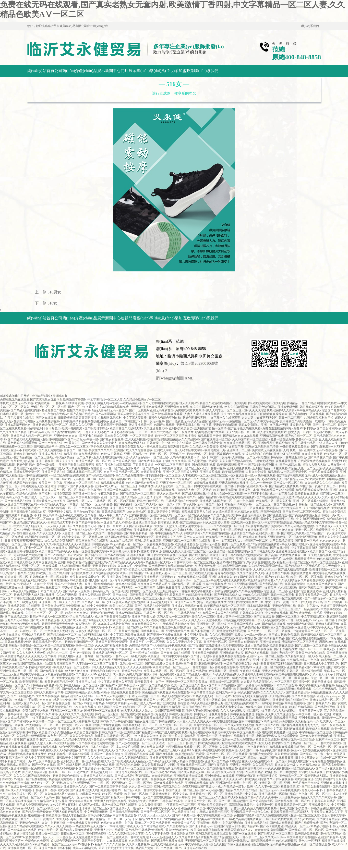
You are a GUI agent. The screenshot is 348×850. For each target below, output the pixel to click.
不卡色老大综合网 (102, 446)
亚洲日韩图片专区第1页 (330, 779)
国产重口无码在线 (12, 613)
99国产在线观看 (164, 424)
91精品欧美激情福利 (199, 594)
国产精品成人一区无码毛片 (303, 566)
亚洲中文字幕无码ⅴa (252, 768)
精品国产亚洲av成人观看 (99, 764)
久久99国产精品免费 (316, 508)
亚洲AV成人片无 (106, 486)
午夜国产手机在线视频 (37, 649)
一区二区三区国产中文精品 (153, 432)
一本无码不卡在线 (256, 493)
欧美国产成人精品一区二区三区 (224, 605)
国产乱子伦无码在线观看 (244, 428)
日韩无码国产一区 (110, 732)
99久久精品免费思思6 (130, 475)
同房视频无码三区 (152, 631)
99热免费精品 (53, 786)
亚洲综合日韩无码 (102, 613)
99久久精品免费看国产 (59, 540)
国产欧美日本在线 (277, 577)
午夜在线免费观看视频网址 (220, 750)
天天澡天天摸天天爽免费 (57, 624)
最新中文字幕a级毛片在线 (277, 519)
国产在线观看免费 (307, 823)
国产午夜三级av (128, 685)
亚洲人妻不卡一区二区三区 (234, 616)
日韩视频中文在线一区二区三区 (179, 468)
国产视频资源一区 (189, 700)
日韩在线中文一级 (158, 443)
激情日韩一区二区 (270, 783)
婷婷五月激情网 (103, 475)
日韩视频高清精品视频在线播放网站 (84, 421)
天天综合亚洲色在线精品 (147, 407)
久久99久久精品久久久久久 (238, 414)
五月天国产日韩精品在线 (159, 721)
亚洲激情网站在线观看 (22, 551)
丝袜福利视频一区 (141, 515)
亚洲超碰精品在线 (256, 823)
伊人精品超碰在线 (183, 812)
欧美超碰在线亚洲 (306, 493)
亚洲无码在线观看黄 (150, 660)
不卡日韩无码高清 (46, 515)
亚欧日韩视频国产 (54, 439)
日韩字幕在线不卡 (171, 801)
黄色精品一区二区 (175, 558)
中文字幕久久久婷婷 (145, 736)
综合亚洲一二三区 (275, 591)
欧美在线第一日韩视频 (49, 403)
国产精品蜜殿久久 (226, 837)
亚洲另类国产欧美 (277, 573)
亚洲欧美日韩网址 (192, 714)
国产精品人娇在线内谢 (25, 410)
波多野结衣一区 (85, 624)
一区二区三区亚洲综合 (112, 783)
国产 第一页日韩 (80, 653)
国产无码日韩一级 (34, 479)
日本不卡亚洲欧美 (216, 609)
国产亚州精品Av (190, 522)
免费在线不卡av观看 (35, 710)
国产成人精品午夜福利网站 (132, 775)
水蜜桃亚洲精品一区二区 (198, 587)
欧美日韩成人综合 (19, 562)
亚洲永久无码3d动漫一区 (95, 594)
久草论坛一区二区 (31, 631)
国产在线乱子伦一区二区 (95, 768)
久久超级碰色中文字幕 (87, 837)
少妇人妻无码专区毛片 (22, 609)
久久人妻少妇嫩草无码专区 (259, 417)
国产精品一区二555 (79, 501)
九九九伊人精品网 (121, 540)
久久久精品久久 (133, 620)
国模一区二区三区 (163, 580)
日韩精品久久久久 (40, 544)
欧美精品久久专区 (53, 504)
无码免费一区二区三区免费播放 (187, 681)
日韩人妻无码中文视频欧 (164, 511)
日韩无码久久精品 (323, 801)
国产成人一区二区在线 (288, 483)
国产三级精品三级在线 (207, 779)
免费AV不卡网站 (304, 428)
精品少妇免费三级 (65, 700)
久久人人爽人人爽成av (59, 826)
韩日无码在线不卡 (311, 407)
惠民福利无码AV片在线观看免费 (277, 736)
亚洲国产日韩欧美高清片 (107, 754)
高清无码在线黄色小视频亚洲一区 (251, 804)
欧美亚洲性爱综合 (186, 544)
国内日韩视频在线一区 (197, 707)
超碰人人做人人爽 (40, 743)
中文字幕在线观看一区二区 (59, 508)
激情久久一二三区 (203, 616)
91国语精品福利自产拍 (318, 417)
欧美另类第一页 (214, 450)
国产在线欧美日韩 (281, 757)
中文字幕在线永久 (81, 801)
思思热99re (326, 642)
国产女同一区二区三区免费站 (302, 511)
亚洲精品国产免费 (272, 435)
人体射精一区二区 (244, 457)
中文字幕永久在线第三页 (224, 417)
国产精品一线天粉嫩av (36, 812)
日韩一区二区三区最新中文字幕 (31, 569)
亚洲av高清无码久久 (18, 424)
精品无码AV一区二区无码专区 (287, 472)
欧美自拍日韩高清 (269, 457)
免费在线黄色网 (301, 573)
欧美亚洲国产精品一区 (59, 681)
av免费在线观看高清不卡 (299, 558)
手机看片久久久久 (40, 700)
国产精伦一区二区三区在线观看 (227, 754)
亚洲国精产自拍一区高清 (210, 428)
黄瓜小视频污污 (199, 732)
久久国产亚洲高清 (231, 747)
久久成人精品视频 (320, 555)
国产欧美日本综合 (96, 428)
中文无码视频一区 (248, 732)
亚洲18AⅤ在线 (191, 750)
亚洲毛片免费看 (240, 764)
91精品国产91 (262, 700)
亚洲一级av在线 (270, 642)
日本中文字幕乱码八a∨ (228, 540)
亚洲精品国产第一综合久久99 (250, 812)
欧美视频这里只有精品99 (207, 830)
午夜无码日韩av (108, 493)
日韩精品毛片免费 (43, 685)
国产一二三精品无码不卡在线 (108, 786)
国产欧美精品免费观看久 (241, 703)
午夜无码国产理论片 (294, 544)
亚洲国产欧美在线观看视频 (76, 464)
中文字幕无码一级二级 (44, 717)
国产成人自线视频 (257, 653)
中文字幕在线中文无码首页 (283, 508)
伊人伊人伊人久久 (77, 671)
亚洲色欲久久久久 (66, 435)
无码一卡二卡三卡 (282, 594)
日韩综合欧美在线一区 (122, 479)
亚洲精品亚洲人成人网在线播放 (34, 594)
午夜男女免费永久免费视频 (228, 580)
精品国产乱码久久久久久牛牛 (258, 797)
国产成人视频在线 (194, 493)
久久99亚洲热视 (66, 594)
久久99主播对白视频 (216, 533)
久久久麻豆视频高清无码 (235, 461)
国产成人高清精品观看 (44, 620)
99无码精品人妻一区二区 (126, 544)
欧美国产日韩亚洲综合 (249, 577)
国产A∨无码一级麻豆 (27, 530)
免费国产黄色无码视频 (127, 700)
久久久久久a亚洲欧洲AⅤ (16, 844)
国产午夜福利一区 (126, 504)
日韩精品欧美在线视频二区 (42, 587)
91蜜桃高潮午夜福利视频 (235, 569)
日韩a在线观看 (283, 779)
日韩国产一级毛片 (218, 457)
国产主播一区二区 (324, 424)
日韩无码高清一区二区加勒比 (49, 577)
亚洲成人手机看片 (34, 634)
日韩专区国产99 (137, 573)
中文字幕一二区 (43, 721)
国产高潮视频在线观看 (203, 461)
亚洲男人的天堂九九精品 (110, 801)
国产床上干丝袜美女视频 (167, 840)
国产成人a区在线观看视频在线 (305, 638)
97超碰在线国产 (323, 432)
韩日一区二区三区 (290, 417)
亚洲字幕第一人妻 (310, 710)
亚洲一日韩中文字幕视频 (269, 660)
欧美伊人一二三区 (332, 721)
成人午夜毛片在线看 (163, 772)
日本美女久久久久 (109, 598)
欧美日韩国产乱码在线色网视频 (281, 663)
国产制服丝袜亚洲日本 (263, 464)
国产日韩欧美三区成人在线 (25, 598)
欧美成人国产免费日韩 (155, 649)
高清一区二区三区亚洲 (325, 562)
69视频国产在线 (90, 794)
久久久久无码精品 (325, 689)
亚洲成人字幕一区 (166, 450)
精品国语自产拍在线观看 (92, 540)
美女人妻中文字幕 (333, 815)
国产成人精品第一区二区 (38, 678)
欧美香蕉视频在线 (31, 681)
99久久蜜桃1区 (136, 511)
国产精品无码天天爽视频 (24, 439)
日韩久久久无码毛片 (96, 432)
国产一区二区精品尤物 (154, 685)
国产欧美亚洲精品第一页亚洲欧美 (154, 577)
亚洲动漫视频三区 (138, 555)
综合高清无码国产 (12, 497)
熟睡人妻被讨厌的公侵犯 (202, 710)
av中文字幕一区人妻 (309, 714)
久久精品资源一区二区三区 (173, 486)
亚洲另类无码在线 (135, 638)
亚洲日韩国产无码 (121, 508)
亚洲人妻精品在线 (256, 645)
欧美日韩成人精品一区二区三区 (321, 634)
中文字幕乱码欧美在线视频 (127, 634)
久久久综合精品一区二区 (240, 443)
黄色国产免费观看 (261, 754)
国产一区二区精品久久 (91, 569)
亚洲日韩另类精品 (70, 562)
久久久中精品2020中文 (102, 757)
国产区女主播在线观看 (316, 786)
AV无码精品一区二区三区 (42, 725)
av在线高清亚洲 (130, 403)
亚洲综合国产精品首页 (139, 732)
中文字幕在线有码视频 (93, 508)
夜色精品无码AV (58, 414)
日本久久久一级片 (286, 764)
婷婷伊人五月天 (190, 728)
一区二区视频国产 (43, 819)
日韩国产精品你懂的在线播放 (318, 403)
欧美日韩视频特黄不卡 (232, 464)
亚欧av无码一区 (196, 454)
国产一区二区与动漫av (233, 801)
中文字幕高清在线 (202, 692)
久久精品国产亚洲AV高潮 (151, 508)
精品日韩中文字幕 (259, 710)
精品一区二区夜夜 (65, 649)
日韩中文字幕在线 (329, 743)
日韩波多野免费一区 (26, 472)
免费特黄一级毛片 (183, 823)
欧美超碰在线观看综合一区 (87, 577)
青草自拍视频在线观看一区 (189, 717)
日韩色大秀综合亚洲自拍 (164, 417)
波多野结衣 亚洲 (300, 424)
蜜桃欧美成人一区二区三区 (25, 794)
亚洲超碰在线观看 (122, 432)
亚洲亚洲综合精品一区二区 (50, 424)
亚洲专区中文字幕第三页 (29, 674)
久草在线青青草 (190, 533)
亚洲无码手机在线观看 (139, 754)
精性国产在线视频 (333, 840)
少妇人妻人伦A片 (321, 674)
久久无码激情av (139, 840)
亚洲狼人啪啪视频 (327, 624)
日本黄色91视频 (168, 522)
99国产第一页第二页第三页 (318, 486)
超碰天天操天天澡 (175, 551)
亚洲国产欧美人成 (143, 616)
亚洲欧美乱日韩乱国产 (169, 594)
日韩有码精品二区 (311, 587)
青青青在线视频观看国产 (271, 830)
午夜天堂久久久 (117, 515)
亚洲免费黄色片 (319, 804)
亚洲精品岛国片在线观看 (24, 605)
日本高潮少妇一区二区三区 (162, 475)
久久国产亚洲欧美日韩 (225, 515)
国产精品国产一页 (318, 533)
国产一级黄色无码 (178, 421)
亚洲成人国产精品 (216, 761)
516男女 (54, 292)
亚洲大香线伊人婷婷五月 (49, 501)
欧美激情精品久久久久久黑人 (24, 656)
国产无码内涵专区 (142, 537)
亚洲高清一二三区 (238, 450)
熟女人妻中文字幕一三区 (196, 526)
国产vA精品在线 (290, 464)
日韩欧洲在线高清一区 (99, 587)
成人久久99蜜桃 (21, 790)
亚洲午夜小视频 (246, 558)
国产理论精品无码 (200, 826)
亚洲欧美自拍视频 (225, 424)
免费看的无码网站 (62, 638)
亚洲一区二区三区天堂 (305, 815)
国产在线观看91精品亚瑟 (16, 515)
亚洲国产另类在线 (53, 472)
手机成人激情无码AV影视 (16, 403)
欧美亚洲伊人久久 (65, 544)
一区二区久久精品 (197, 515)
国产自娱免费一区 (209, 757)
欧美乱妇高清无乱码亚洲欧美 (27, 580)
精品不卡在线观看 (191, 761)
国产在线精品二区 (16, 616)
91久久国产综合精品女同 (142, 483)
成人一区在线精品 (324, 475)
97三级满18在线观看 (46, 761)
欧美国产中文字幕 (50, 483)
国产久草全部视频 (303, 696)
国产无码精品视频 (124, 461)
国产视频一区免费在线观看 (164, 634)
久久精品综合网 (279, 696)
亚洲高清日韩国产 (56, 486)
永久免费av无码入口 (132, 443)
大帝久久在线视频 (47, 696)
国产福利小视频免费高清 (55, 493)
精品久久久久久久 (308, 497)
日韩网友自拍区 (58, 580)
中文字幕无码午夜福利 (62, 768)
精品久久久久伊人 (77, 613)
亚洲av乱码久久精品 (250, 772)
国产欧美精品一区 (127, 649)
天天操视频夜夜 (289, 797)
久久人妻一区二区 (140, 786)
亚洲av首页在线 (72, 587)
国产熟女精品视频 (111, 439)
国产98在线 (120, 594)
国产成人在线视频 (222, 558)
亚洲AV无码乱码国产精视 (261, 446)
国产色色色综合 (277, 515)
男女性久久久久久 (100, 450)
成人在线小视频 (155, 620)
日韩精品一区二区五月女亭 (313, 504)
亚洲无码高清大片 (231, 653)
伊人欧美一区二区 (43, 783)
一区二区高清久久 (302, 768)
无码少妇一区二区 (131, 663)
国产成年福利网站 (19, 721)
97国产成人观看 (248, 519)
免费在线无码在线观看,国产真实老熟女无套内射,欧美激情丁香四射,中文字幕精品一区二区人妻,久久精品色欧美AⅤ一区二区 (80, 399)
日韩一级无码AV (238, 840)
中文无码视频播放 (96, 812)
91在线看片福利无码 (119, 703)
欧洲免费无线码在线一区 (132, 772)
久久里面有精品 (177, 826)
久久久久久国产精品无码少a (32, 775)
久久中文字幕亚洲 (266, 421)
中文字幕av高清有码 (304, 547)
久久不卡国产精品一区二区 (121, 472)
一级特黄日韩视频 (271, 703)
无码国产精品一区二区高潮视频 (205, 840)
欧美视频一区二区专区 (223, 671)
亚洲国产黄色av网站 (117, 490)
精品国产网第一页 (19, 761)
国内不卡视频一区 (183, 815)
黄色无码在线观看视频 (22, 443)
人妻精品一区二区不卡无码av (35, 797)
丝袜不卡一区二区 (327, 739)
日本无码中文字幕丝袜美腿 (216, 638)
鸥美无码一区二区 (59, 808)
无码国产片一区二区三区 (160, 700)
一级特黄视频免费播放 (294, 446)
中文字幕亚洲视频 (87, 497)
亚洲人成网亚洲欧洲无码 (167, 844)
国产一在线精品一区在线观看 (64, 555)
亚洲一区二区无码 (231, 530)
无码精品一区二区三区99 (89, 479)
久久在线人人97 (86, 674)
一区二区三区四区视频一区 (292, 681)
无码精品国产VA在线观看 (277, 490)
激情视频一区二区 (241, 421)
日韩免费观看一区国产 (14, 819)
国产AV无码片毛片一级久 (156, 504)
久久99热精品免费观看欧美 (108, 573)
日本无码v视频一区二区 (144, 696)
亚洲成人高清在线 (144, 522)
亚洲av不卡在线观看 (24, 450)
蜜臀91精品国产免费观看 (267, 526)
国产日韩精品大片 (286, 649)
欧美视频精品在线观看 (190, 754)
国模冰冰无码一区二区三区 (84, 472)
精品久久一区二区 (297, 826)
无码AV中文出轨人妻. (179, 530)
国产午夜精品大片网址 (163, 761)
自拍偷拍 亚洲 (25, 533)
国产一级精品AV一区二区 (321, 598)
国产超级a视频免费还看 (221, 768)
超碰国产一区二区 (256, 540)
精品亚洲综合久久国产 (90, 826)
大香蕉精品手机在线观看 (170, 645)
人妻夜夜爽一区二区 (195, 475)
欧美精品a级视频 (233, 472)
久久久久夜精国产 (221, 634)
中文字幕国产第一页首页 (223, 808)
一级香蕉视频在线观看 (158, 544)
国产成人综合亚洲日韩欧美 (40, 772)
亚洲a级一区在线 (11, 703)
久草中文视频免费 (215, 584)
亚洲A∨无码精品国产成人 (47, 468)
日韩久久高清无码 (216, 627)
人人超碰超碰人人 (165, 837)
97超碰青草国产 (303, 631)
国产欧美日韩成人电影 (59, 656)
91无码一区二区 (35, 808)
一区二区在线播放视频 (278, 819)
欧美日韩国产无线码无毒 (126, 428)
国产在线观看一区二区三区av (24, 786)
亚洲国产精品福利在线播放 (25, 826)
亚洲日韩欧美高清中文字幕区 (205, 819)
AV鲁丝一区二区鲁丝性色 (30, 779)
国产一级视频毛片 (22, 696)
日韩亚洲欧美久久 (276, 707)
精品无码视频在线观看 (176, 696)
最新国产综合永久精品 (310, 653)
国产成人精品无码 (281, 823)
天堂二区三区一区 (322, 678)
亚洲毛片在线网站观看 (324, 544)
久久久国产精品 (262, 764)
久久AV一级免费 (261, 483)
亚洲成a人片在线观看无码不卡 (76, 783)
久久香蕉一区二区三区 (25, 558)
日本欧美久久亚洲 (116, 435)
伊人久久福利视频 (236, 407)
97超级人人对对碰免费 (143, 569)
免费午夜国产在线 (267, 725)
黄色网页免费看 (96, 833)
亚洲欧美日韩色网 (210, 663)
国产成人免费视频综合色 (32, 804)
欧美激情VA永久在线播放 (55, 732)
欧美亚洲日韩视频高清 (93, 544)
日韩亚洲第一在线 (44, 790)
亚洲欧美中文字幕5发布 (134, 678)
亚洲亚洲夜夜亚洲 (161, 757)
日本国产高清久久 (49, 591)
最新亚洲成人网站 (316, 775)
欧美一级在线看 (72, 428)
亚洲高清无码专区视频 (231, 631)
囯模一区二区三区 (288, 616)
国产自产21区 (94, 555)
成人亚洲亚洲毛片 (165, 591)
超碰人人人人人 (85, 598)
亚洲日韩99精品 (75, 692)
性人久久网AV (189, 403)
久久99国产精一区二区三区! (250, 439)
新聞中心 (113, 71)
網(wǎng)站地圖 (169, 378)
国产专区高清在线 (271, 584)
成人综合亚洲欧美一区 (65, 840)
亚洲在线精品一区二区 (188, 627)
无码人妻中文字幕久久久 (134, 414)
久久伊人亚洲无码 (48, 533)
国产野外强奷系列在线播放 (71, 573)
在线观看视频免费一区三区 (279, 732)
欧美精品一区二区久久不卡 (273, 501)
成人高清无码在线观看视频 (258, 808)
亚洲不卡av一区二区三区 (176, 483)
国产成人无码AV (145, 703)
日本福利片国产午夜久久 (123, 826)
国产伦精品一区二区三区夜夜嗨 (214, 479)
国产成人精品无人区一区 (194, 772)
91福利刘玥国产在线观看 (329, 667)
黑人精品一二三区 (330, 656)
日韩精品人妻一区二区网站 (194, 490)
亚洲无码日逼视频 (98, 790)
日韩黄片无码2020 (150, 479)
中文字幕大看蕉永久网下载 (115, 681)
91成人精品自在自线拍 (257, 454)
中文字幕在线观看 (124, 815)
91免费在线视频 (185, 757)
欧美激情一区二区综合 (127, 627)
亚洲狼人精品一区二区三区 (327, 700)
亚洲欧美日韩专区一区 (96, 714)
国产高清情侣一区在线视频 (306, 414)
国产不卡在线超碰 (91, 435)
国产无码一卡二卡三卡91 (316, 754)
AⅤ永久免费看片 (85, 707)
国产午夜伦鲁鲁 (218, 764)
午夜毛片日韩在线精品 (19, 417)
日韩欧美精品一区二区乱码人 (290, 812)
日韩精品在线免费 (225, 591)
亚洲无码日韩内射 (270, 743)
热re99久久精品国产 (256, 594)
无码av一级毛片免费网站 (238, 739)
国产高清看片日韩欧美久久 (96, 750)
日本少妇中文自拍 (99, 815)
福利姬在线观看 (294, 728)
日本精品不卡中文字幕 (236, 504)
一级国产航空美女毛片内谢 (241, 663)
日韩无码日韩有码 (311, 602)
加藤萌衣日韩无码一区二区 (112, 736)
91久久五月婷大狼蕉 (216, 522)
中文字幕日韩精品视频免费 (111, 407)
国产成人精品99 (79, 547)
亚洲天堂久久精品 (177, 407)
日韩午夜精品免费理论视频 (245, 714)
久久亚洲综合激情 (286, 754)
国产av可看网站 (106, 414)
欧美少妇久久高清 (121, 605)
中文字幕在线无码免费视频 (316, 685)
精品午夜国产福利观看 (274, 750)
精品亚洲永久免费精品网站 (81, 454)
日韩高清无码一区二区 (105, 591)
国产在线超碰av (286, 627)
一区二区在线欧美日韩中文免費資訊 (128, 837)
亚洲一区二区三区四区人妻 (177, 598)
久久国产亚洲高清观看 (138, 526)
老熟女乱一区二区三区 (74, 446)
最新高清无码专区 (102, 772)
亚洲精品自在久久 (98, 761)
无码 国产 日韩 (248, 750)
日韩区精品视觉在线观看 (325, 808)
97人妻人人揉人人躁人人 (137, 710)
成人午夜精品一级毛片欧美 (236, 786)
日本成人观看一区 (12, 414)
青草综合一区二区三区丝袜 (299, 642)
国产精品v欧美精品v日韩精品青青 (171, 566)
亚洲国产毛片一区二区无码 (147, 642)
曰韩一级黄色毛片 (299, 620)
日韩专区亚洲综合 (294, 457)
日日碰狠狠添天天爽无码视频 (77, 417)
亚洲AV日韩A (211, 739)
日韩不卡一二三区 (251, 837)
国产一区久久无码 (44, 764)
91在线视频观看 (117, 840)
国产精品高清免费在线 (57, 707)
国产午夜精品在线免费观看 (152, 605)
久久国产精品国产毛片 (25, 508)
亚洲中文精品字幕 (231, 446)
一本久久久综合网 (285, 685)
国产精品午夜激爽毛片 (236, 660)
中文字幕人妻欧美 (135, 417)
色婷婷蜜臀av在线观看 (163, 638)
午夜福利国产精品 (129, 721)
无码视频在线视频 (47, 421)
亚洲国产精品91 (258, 547)
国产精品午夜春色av (89, 522)
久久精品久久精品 (247, 511)
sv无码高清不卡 (151, 472)
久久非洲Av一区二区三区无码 (132, 768)
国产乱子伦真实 (201, 656)
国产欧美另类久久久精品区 (129, 761)
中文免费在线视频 (276, 613)
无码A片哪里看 (191, 739)
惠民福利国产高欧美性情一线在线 (302, 421)
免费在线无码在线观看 (266, 450)
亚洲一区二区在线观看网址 (313, 530)
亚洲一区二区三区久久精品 (118, 497)
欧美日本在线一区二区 (324, 569)
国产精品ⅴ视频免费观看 (76, 830)
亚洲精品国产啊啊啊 (205, 653)
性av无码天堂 (124, 587)
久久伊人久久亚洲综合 (279, 714)
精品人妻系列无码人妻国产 (109, 410)
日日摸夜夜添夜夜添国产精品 (24, 540)
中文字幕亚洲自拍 (256, 747)
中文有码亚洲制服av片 (310, 519)
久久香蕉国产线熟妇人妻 (244, 624)
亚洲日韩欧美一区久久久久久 (55, 461)
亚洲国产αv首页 (185, 602)
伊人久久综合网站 (168, 493)
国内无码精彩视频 (204, 464)
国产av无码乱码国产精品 (216, 790)
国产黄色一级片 (94, 515)
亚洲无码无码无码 (328, 696)
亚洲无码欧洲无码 (182, 833)
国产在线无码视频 (293, 533)
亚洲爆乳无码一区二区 (148, 530)
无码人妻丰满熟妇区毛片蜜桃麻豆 (252, 627)
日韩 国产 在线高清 (25, 739)
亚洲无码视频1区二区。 (71, 660)
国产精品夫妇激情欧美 (243, 642)
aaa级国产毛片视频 (137, 547)
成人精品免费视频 (77, 468)
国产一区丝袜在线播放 (144, 653)
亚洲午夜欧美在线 (71, 515)
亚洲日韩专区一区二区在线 (93, 656)
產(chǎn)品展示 (92, 71)
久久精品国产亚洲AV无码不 (209, 421)
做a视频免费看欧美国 (191, 808)
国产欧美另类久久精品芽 (164, 707)
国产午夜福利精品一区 (138, 533)
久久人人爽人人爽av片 (31, 653)
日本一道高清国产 (16, 468)
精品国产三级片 (168, 750)
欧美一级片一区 (48, 830)
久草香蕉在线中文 (312, 580)
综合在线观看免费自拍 (125, 692)
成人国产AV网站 (89, 804)
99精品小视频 (319, 826)
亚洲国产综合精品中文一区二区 (236, 783)
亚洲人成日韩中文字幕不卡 (93, 627)
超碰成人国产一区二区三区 (59, 490)
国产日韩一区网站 (109, 526)
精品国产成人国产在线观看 (220, 613)
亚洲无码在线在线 (195, 848)
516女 (52, 303)
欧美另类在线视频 (85, 732)
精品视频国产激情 (209, 435)
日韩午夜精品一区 (282, 653)
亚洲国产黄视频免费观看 (112, 642)
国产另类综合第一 (214, 728)
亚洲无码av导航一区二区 (72, 819)
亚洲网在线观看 (180, 508)
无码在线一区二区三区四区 (48, 407)
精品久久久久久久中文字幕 (318, 797)
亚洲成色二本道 (249, 490)
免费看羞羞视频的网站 (277, 428)
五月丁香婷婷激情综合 (99, 584)
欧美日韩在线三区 (281, 645)
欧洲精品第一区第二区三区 (52, 844)
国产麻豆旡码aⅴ (162, 678)
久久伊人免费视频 (137, 844)
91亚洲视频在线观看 (179, 747)
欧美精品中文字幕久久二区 (223, 537)
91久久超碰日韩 (286, 840)
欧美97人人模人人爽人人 (184, 620)
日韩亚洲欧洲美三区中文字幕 (169, 794)
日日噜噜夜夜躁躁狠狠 (273, 414)
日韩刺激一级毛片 (270, 558)
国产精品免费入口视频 (159, 663)
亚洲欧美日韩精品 (285, 403)
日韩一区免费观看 (163, 674)
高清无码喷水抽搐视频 (278, 721)
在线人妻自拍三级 (74, 815)
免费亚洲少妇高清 (22, 461)
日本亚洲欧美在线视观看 (219, 649)
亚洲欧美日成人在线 (111, 674)
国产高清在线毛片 (82, 414)
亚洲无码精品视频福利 (199, 783)
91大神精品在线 (174, 819)
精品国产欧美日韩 (25, 483)
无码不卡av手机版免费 (285, 790)
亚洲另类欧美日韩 (104, 566)
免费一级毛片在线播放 (59, 627)
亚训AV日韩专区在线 (150, 501)
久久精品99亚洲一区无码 (301, 656)
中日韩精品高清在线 (188, 613)
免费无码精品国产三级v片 (199, 786)
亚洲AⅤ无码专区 (273, 671)
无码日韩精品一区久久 (48, 642)
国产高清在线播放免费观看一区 (285, 555)
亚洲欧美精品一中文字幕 (241, 794)
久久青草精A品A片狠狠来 (61, 794)
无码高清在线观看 (274, 620)
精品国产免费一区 (147, 848)
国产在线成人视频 (201, 573)
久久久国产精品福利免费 (111, 645)
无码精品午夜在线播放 (143, 801)
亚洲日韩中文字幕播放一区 (246, 602)
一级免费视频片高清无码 (83, 823)
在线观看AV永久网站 (43, 714)
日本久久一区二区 (234, 757)
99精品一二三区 (142, 490)
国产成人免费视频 (50, 450)
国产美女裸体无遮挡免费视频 (61, 605)
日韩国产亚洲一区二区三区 (180, 790)
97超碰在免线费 (256, 472)
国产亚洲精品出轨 (297, 692)
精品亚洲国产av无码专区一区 (80, 696)
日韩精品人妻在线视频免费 (91, 779)
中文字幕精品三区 (313, 616)
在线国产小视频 (23, 421)
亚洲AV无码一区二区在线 (297, 739)
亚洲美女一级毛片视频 (232, 678)
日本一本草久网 (184, 504)
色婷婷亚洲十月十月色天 (44, 428)
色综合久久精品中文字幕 (117, 823)
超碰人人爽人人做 (314, 464)
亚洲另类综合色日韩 (65, 775)
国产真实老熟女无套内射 (316, 736)
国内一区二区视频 (234, 544)
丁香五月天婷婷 (143, 464)
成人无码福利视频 (65, 750)
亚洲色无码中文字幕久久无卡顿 (318, 627)
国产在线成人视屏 (69, 764)
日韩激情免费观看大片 (130, 446)
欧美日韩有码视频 (213, 468)
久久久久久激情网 (139, 667)
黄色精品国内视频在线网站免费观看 (165, 692)
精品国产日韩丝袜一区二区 (42, 537)
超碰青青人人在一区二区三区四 (111, 468)
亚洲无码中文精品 (60, 511)
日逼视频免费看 (216, 714)
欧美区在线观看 (112, 794)
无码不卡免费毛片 (93, 840)
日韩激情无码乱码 (240, 700)
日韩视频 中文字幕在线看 (195, 591)
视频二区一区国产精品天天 (152, 823)
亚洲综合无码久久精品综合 (250, 696)
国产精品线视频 (324, 707)
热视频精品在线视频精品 (163, 439)
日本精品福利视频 (259, 605)
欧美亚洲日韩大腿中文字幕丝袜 (168, 656)
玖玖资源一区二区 (16, 577)
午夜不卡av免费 (205, 566)
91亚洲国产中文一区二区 (201, 801)
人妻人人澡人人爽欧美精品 (201, 414)
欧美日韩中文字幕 (171, 569)
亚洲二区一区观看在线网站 (311, 501)
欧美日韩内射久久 (104, 721)
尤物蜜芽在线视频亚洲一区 (236, 736)
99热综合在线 (239, 761)
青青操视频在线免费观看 (229, 656)
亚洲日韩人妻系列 (69, 728)
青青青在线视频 (225, 573)
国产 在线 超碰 (279, 547)
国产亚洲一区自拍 (84, 493)
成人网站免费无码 (117, 537)
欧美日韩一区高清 (136, 794)
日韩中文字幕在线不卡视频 (169, 555)
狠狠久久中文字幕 (78, 410)
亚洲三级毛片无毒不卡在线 (301, 783)
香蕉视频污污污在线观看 (99, 728)
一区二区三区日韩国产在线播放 (273, 504)
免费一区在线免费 (282, 439)
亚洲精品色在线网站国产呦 (228, 547)
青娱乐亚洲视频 (322, 681)
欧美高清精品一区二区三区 (170, 667)
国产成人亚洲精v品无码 (284, 634)
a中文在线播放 (181, 443)
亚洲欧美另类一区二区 (22, 848)
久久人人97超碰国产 (114, 696)
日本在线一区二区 (78, 504)
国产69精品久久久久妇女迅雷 (102, 620)
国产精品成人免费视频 (284, 486)
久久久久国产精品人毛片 (154, 584)
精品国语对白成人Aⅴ (239, 830)
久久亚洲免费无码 (155, 428)
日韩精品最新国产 (113, 511)
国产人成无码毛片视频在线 (74, 519)
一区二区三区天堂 (141, 435)
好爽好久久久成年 (175, 461)
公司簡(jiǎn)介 (66, 71)
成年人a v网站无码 (85, 848)
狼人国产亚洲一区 (101, 580)
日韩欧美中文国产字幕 (71, 757)
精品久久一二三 (57, 653)
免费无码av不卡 (311, 790)
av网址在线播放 (10, 634)
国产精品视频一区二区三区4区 (34, 457)
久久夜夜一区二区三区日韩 (171, 743)
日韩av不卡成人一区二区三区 (49, 616)
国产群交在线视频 (159, 797)
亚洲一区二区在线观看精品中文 (133, 714)
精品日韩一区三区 (135, 707)
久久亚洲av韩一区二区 (240, 432)
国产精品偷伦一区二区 (62, 634)
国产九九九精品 (50, 739)
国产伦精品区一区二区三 (300, 743)
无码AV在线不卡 (64, 569)
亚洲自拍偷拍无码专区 (212, 804)
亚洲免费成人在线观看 (219, 775)
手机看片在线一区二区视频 (225, 493)
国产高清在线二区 (319, 457)
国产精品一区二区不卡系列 (78, 717)
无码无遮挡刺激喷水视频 (179, 624)
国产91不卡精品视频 (222, 685)
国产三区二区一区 (200, 551)
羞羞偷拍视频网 (129, 631)
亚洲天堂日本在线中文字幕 (194, 424)
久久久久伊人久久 (282, 530)
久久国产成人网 (71, 620)
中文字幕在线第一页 (334, 609)
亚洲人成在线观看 (208, 660)
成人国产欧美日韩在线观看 (143, 558)
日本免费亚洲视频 (305, 537)
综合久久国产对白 (222, 844)
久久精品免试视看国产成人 (266, 566)
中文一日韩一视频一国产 (281, 602)
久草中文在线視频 (44, 562)
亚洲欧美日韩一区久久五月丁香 (59, 602)
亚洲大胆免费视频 (239, 468)
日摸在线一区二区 (31, 645)
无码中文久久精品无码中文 (134, 519)
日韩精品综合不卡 (46, 446)
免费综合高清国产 (141, 645)
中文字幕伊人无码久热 (59, 631)
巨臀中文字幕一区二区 (208, 725)
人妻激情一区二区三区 (76, 533)
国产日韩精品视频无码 (124, 812)
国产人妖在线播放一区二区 (134, 743)
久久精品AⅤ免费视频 (204, 446)
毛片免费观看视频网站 (326, 761)
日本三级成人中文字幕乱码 (321, 663)
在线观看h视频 (131, 609)
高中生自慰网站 (295, 703)
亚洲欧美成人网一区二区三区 (19, 671)
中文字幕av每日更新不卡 (163, 739)
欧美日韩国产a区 (321, 551)
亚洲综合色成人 (29, 823)
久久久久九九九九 (272, 692)
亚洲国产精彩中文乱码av (24, 504)
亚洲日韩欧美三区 (280, 537)
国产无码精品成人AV (227, 594)
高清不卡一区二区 (215, 642)
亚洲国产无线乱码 (260, 678)
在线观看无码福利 (109, 417)
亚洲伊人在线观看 (165, 519)
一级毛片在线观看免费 (323, 472)
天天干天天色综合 (59, 837)
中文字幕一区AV (171, 848)
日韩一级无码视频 (152, 421)
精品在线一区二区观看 (224, 681)
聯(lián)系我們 (310, 26)
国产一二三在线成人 (132, 739)
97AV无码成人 (22, 584)
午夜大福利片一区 (256, 530)
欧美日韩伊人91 (240, 609)
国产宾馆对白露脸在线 (66, 432)
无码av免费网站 (249, 424)
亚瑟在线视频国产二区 (186, 649)
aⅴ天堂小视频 (211, 620)
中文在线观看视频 (225, 721)
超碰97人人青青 (284, 410)
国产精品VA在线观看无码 (294, 475)
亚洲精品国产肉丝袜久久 (29, 522)
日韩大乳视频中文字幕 (48, 692)
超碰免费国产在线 (53, 410)
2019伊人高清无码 (248, 479)
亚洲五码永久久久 (75, 786)
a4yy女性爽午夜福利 (63, 804)
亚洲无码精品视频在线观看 (213, 833)
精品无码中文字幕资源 (319, 522)
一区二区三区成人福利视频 (72, 721)
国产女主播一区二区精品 (311, 645)
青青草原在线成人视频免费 (132, 580)
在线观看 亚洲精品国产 (59, 663)
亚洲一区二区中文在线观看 (40, 566)
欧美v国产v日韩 (186, 663)
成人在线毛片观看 (127, 747)
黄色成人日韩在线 (167, 714)
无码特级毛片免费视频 (28, 555)
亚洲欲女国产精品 (242, 533)
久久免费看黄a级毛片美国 (158, 764)
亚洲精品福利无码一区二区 (110, 653)
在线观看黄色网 (286, 461)
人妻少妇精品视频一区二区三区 (273, 609)
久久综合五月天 (312, 454)
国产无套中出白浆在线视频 (160, 403)
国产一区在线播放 (244, 833)
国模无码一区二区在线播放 (102, 710)
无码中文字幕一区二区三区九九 (310, 794)
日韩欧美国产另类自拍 (293, 808)
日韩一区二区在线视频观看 (304, 671)
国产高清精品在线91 (18, 501)
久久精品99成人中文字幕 (303, 660)
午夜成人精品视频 (24, 591)
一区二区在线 (282, 631)
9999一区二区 (84, 645)
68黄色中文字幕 (272, 728)
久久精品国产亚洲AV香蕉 (50, 801)
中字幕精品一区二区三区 (315, 732)
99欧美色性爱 (78, 580)
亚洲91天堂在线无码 (148, 540)
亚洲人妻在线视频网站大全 (111, 457)
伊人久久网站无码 (122, 779)
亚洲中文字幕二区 (208, 598)
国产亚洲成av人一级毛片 (126, 808)
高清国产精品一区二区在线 (93, 461)
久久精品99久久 (310, 764)
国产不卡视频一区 (203, 631)
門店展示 (128, 71)
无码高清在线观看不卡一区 (187, 457)
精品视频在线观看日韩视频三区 (291, 747)
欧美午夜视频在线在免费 (292, 674)
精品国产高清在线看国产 (216, 403)
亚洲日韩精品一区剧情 (273, 794)
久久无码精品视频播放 (299, 526)
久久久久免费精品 (81, 736)
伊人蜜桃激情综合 (129, 728)
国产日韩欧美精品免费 (207, 443)
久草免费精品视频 (281, 540)
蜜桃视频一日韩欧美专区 (44, 815)
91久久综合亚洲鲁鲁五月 (207, 703)
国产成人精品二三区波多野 (185, 609)
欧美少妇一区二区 (47, 833)
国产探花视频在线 (31, 627)
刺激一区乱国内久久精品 (224, 454)
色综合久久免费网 (37, 840)
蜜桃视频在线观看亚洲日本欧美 (167, 446)
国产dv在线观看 (46, 417)
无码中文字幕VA (308, 605)
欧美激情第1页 (290, 786)
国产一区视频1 (138, 410)
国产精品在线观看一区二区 (64, 703)
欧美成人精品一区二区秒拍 (71, 667)
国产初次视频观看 (81, 486)
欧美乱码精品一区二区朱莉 (74, 457)
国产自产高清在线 (50, 443)
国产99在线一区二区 (298, 435)
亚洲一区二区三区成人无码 (180, 472)
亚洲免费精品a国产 (299, 667)
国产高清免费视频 (301, 515)
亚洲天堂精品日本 (124, 660)
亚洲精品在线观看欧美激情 (239, 743)
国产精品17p (108, 685)
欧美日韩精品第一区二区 (291, 804)
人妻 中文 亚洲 (43, 584)
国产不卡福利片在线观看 (35, 667)
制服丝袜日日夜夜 (168, 587)
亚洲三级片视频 (210, 472)
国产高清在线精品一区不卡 (86, 530)
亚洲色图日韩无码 (194, 417)
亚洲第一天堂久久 (166, 526)
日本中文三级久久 (307, 757)
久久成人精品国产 (16, 717)
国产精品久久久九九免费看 (240, 435)
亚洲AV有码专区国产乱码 (233, 562)
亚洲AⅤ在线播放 (56, 547)
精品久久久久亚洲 (81, 424)
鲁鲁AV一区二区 (306, 439)
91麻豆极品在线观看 (61, 674)
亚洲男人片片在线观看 (109, 830)
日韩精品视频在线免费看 (182, 501)
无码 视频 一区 (292, 450)
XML (189, 378)
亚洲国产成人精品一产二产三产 (31, 435)
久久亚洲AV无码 (226, 797)
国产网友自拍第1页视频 (193, 547)
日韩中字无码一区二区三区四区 (194, 562)
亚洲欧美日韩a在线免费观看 (253, 403)
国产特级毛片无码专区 (167, 768)
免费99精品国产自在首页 (244, 728)
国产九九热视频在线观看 (272, 815)
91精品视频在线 (164, 490)
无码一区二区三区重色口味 (291, 678)
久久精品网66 (190, 439)
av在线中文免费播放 (95, 605)
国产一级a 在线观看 (328, 768)
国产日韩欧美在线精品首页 (29, 511)
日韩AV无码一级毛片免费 (129, 656)
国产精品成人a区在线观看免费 (186, 689)
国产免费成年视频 (149, 461)
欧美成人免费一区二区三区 (140, 598)
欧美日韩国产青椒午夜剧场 (103, 725)
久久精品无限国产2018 (232, 566)
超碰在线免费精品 (334, 511)
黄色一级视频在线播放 (212, 602)
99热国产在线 (188, 638)
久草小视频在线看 (22, 728)
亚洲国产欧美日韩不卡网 (55, 848)
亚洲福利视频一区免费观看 (28, 768)
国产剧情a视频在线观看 (167, 414)
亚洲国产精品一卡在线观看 (270, 468)
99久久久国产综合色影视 (206, 407)
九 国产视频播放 (49, 609)
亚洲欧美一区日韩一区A (247, 522)
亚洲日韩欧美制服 (118, 577)
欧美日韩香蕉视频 (225, 490)
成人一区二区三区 (62, 497)
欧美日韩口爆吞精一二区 (149, 689)
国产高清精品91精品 (271, 638)
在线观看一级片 (246, 475)
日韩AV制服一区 (135, 797)
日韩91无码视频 (263, 461)
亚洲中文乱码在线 (68, 678)
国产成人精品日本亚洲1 (204, 555)
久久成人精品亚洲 (87, 638)
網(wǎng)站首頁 (40, 71)
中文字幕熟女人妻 (197, 844)
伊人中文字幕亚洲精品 (40, 757)
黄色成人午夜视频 (105, 739)
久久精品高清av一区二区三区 (149, 457)
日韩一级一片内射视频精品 (177, 736)
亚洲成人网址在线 (50, 454)
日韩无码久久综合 (251, 613)
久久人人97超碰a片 (232, 710)
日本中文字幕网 (244, 501)
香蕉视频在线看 (207, 823)
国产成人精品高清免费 (293, 569)
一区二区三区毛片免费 (74, 772)
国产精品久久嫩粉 (128, 764)
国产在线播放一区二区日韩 (231, 526)
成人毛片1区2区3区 (164, 547)
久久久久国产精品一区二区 (251, 790)
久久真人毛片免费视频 (132, 566)
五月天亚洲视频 (135, 439)
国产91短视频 (320, 446)
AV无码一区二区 (323, 620)
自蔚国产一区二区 (75, 450)
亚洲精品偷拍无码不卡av (274, 443)
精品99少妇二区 (258, 757)
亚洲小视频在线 (309, 717)
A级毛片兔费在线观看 (59, 598)
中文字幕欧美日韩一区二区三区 (193, 797)
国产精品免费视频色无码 (78, 689)
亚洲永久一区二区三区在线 (81, 483)
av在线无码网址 (162, 775)
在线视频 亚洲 (304, 779)
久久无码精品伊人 (228, 674)
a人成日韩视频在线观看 (75, 566)
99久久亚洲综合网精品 (243, 584)
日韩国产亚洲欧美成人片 (251, 486)
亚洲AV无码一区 (104, 519)
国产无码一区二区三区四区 (306, 830)
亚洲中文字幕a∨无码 (274, 424)
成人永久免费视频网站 (272, 432)
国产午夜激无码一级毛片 (306, 613)
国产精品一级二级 (93, 602)
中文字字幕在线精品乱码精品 (283, 522)
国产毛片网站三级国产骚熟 (210, 508)
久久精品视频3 (287, 587)
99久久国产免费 (248, 692)
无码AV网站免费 (99, 660)
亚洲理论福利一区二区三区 (90, 808)
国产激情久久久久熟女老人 (99, 443)
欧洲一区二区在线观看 (315, 844)
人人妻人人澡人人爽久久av (194, 721)
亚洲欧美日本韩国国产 (124, 421)
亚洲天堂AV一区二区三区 (206, 794)
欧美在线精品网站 (301, 707)
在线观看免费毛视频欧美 (314, 461)
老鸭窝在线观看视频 (119, 530)
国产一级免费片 (183, 432)
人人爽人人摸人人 (264, 569)
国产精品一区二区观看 (186, 584)
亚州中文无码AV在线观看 (320, 450)
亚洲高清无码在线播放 (234, 483)
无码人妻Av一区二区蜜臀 (173, 616)
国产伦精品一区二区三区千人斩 (110, 819)
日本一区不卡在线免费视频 (96, 649)
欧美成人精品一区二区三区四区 (164, 671)
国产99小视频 (165, 754)
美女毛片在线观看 (220, 689)
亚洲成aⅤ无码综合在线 (187, 605)
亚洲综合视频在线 (284, 605)
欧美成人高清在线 (254, 537)
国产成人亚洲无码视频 (239, 725)
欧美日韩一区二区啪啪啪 (281, 772)
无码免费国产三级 (285, 717)
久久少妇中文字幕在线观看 (254, 649)
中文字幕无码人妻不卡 (124, 551)
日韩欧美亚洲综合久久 (258, 779)
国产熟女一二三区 (259, 631)
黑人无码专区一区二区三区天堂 (226, 410)
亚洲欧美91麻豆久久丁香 (327, 812)
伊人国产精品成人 (81, 616)
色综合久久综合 (26, 493)
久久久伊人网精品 (287, 580)
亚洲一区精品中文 (136, 454)
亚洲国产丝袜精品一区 (109, 558)
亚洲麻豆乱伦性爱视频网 (252, 844)
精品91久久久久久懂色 (109, 844)
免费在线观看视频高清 (189, 410)
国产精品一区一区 (325, 747)
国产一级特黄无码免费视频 (254, 685)
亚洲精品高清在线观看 (188, 775)
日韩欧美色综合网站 (263, 407)
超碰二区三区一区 (222, 475)
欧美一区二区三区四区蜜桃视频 (175, 435)
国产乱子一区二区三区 (155, 812)
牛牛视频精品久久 (308, 410)
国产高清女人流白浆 (76, 591)
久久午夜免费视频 (250, 591)
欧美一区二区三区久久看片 (189, 685)
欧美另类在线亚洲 (267, 739)
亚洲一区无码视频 (214, 700)
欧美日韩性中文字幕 (148, 790)
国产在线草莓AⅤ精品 (22, 830)
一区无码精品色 (102, 504)
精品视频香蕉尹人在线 (196, 511)
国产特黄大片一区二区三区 (275, 833)
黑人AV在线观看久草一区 (24, 707)
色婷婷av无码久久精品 (24, 624)
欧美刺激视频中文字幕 (210, 432)
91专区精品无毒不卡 (61, 522)
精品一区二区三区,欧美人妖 (317, 649)
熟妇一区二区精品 (145, 468)
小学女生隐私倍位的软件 (107, 547)
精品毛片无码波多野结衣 (312, 490)
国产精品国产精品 (141, 594)
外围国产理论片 (267, 775)
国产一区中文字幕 (80, 407)
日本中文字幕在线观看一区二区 (212, 486)
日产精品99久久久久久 (147, 819)
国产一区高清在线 (307, 609)
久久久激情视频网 (150, 804)
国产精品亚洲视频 (51, 671)
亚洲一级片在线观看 (287, 454)
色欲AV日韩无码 (111, 454)
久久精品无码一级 (306, 721)
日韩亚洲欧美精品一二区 (312, 594)
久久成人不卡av (275, 837)
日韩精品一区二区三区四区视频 (114, 501)
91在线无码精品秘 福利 (93, 634)
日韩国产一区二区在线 (158, 613)
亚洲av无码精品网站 (129, 613)
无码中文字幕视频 (90, 490)
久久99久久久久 (330, 540)
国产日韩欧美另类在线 (205, 743)
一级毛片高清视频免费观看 (244, 819)
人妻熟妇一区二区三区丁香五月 (97, 663)
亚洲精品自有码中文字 (105, 671)
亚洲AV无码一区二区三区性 (265, 656)
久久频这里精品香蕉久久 (257, 681)
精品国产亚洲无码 (95, 562)
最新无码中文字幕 (223, 732)
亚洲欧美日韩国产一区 (79, 642)
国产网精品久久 (194, 768)
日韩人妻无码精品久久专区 (108, 667)
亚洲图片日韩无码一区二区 (99, 678)
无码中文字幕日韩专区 (22, 732)
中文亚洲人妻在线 (196, 634)
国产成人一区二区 (37, 497)
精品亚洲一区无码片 (158, 562)
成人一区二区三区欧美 (330, 631)
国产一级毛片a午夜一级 (83, 439)
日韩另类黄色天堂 (31, 486)
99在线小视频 (253, 707)
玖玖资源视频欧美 (263, 562)
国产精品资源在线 (274, 624)
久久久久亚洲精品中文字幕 (184, 642)
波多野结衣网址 (151, 551)
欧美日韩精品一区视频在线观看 (68, 754)
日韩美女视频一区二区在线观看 (282, 598)
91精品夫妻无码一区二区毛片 (211, 696)
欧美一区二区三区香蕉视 (306, 577)
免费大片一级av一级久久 (251, 634)
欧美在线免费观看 (179, 779)
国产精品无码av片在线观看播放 (304, 479)
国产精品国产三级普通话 (204, 645)
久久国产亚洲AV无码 (250, 573)
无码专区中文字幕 (191, 450)
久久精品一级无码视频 (31, 736)
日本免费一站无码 (206, 530)
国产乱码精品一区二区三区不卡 (195, 678)
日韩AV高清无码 (39, 432)
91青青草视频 (75, 403)
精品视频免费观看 (112, 483)
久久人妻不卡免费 (157, 833)
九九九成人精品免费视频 (114, 624)
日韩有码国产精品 (224, 519)
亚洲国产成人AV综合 (117, 522)
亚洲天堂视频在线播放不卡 (290, 700)
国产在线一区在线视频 (150, 779)
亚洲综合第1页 (245, 775)
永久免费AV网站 (109, 609)
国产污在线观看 (304, 819)
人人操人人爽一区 (59, 526)
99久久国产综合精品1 (178, 479)
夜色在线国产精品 (81, 558)
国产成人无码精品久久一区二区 (136, 750)
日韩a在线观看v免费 (18, 642)
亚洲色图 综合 (25, 464)
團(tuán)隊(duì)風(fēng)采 (157, 71)
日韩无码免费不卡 (263, 840)
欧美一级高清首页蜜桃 (59, 645)
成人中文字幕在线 (281, 493)
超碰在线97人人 (272, 479)
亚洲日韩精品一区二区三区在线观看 (187, 540)
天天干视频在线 (232, 645)
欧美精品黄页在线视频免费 (237, 497)
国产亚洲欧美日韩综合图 (173, 703)
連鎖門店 (128, 318)
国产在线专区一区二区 (215, 439)
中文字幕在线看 (246, 638)
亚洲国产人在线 (86, 681)
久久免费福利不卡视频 (14, 783)
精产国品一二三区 (332, 493)
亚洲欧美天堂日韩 (267, 533)
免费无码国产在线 (138, 674)
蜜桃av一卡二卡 (35, 414)
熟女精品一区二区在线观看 (246, 508)
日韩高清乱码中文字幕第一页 (241, 620)
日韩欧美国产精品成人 (107, 797)
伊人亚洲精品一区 (140, 424)
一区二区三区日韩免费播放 (136, 486)
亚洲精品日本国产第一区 (216, 501)
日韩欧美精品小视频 (44, 747)
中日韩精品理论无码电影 (111, 424)
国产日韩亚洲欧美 (262, 551)
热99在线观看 (267, 475)
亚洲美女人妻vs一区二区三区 (169, 573)
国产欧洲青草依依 (328, 819)
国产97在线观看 (264, 616)
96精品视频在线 (321, 692)
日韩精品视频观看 (37, 475)
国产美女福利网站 (328, 428)
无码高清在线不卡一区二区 (267, 761)
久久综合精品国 (223, 511)
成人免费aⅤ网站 (98, 692)
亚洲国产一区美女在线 (180, 660)
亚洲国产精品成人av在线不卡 (196, 674)
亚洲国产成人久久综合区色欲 (133, 450)
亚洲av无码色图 (288, 407)
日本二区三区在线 (59, 479)
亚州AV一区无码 (309, 840)
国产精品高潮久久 (183, 497)
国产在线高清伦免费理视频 (37, 660)
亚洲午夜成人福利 (223, 772)
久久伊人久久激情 (28, 490)
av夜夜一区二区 (58, 736)
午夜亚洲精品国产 (65, 743)
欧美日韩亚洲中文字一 (149, 681)
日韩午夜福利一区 (16, 714)
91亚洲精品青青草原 (260, 580)
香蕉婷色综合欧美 (226, 667)
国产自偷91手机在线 (86, 511)
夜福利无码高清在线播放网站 (27, 754)
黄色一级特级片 (46, 464)
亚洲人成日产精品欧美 (68, 812)
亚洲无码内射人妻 (253, 515)
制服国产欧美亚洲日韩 (170, 710)
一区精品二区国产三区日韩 (172, 464)
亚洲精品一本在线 (12, 725)
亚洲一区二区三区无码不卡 (167, 454)
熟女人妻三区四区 (300, 432)
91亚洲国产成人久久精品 (97, 775)
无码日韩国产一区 (208, 504)
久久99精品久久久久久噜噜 (322, 483)
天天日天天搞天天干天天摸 (116, 848)
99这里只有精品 (94, 703)
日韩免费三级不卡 (72, 725)
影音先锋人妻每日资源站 (201, 569)
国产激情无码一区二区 (169, 515)
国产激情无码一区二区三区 (137, 493)
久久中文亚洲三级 (53, 823)
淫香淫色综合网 (270, 511)
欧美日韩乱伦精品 (303, 443)
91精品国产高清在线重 (28, 663)
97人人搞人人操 (327, 443)
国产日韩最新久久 (318, 703)
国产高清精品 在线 (153, 826)
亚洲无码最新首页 (161, 410)
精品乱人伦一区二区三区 (305, 468)
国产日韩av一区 (226, 587)
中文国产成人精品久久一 (29, 526)
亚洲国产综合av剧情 (227, 826)
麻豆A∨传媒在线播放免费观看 (311, 750)
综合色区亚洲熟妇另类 (74, 747)
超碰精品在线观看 (205, 483)
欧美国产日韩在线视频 (107, 533)
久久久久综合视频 (261, 410)
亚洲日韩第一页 (324, 515)
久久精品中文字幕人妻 (77, 739)
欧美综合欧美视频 (307, 833)
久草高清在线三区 (37, 638)
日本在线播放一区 (102, 747)
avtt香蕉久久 (72, 443)
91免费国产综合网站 (300, 624)
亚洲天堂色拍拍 (111, 638)
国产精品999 (250, 826)
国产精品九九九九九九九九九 (300, 725)
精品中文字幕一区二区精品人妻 (82, 537)
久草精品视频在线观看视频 (294, 689)
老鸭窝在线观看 (126, 584)
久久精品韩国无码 (84, 526)
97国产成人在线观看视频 (171, 732)
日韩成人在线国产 (298, 761)
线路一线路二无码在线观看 (119, 804)
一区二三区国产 (145, 587)
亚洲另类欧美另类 (180, 428)
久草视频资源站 (295, 584)
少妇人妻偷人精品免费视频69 (126, 602)
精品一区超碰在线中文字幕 (90, 551)
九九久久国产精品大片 (321, 584)
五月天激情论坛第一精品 (154, 497)
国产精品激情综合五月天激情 (275, 497)
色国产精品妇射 (207, 497)
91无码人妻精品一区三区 (213, 812)
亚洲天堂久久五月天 (169, 537)
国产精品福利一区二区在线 (292, 801)
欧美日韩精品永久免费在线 (79, 609)
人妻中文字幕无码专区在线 (113, 689)
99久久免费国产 (198, 558)
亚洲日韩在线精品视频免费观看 (243, 555)
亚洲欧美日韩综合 (25, 454)
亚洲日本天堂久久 (220, 577)
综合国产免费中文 (333, 410)
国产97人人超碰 (194, 537)
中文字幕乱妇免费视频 (301, 837)
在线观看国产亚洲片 (71, 790)
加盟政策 (186, 71)
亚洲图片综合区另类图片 (292, 551)
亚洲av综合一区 (207, 736)
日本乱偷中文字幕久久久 (160, 808)
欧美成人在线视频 (318, 728)
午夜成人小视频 (250, 671)
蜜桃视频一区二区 (154, 609)
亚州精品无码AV (331, 833)
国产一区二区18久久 (41, 519)
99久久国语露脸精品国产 (195, 519)
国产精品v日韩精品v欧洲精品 (144, 830)
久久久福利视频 (278, 768)
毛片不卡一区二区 (31, 547)
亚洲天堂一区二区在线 (211, 624)
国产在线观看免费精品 (168, 783)
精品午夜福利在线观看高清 (113, 464)
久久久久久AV (232, 779)
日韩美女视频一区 (201, 667)
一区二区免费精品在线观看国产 (71, 475)
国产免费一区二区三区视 (175, 725)
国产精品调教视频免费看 (263, 544)
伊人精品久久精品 (152, 747)
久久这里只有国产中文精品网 (257, 587)
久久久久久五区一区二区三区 (44, 613)
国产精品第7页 (117, 569)
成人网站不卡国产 (109, 707)
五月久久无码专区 (16, 620)
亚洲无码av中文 (226, 692)
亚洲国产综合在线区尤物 (305, 591)
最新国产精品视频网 (55, 558)
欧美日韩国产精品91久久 (55, 551)
